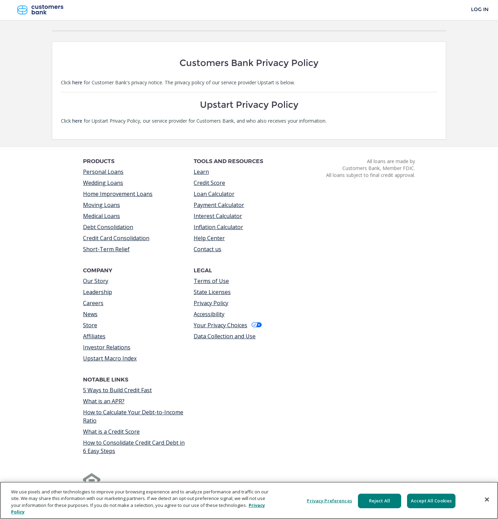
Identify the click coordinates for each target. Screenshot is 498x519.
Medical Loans (101, 216)
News (90, 314)
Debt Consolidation (108, 227)
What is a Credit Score (111, 431)
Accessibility (209, 314)
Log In (480, 9)
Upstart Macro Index (110, 358)
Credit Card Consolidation (116, 238)
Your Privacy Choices (228, 325)
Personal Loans (103, 172)
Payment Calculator (219, 205)
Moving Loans (101, 205)
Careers (93, 303)
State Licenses (212, 292)
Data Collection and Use (225, 336)
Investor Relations (106, 347)
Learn (201, 172)
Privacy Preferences (329, 501)
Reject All (379, 501)
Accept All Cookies (431, 501)
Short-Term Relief (106, 249)
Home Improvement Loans (118, 194)
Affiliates (94, 336)
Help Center (209, 238)
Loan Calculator (214, 194)
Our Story (95, 281)
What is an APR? (103, 401)
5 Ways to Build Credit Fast (117, 390)
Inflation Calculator (218, 227)
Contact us (207, 249)
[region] (249, 500)
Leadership (97, 292)
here (77, 82)
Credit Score (209, 183)
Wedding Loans (103, 183)
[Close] (487, 499)
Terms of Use (211, 281)
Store (90, 325)
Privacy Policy (211, 303)
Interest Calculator (218, 216)
